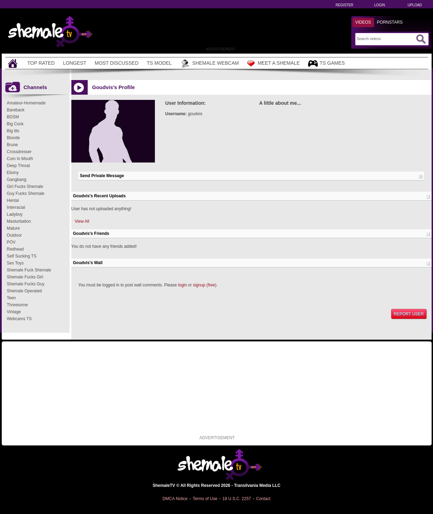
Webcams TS (19, 318)
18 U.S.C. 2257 (236, 498)
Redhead (15, 249)
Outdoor (14, 235)
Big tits (13, 130)
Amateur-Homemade (26, 103)
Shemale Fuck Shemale (29, 270)
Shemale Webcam (209, 63)
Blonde (13, 137)
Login (379, 5)
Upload (415, 5)
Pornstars (390, 22)
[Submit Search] (421, 39)
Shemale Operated (24, 290)
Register (344, 5)
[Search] (385, 38)
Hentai (13, 200)
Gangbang (16, 179)
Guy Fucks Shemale (26, 193)
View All (82, 221)
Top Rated (41, 63)
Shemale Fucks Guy (26, 284)
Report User (409, 313)
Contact (263, 498)
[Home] (13, 63)
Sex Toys (15, 263)
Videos (363, 22)
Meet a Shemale (273, 63)
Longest (74, 63)
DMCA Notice (175, 498)
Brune (12, 144)
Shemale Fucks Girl (25, 277)
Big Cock (15, 123)
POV (11, 242)
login (182, 285)
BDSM (13, 116)
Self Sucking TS (22, 256)
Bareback (16, 110)
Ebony (13, 172)
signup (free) (204, 285)
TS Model (159, 63)
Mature (13, 228)
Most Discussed (117, 63)
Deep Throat (18, 165)
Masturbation (19, 221)
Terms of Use (205, 498)
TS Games (326, 63)
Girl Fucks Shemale (25, 186)
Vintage (14, 311)
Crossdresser (19, 151)
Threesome (17, 304)
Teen (11, 297)
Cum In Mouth (20, 158)
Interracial (16, 207)
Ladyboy (15, 214)
